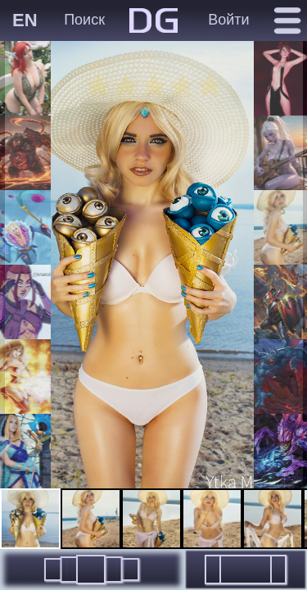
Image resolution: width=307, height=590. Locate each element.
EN (25, 20)
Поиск (84, 19)
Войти (228, 19)
